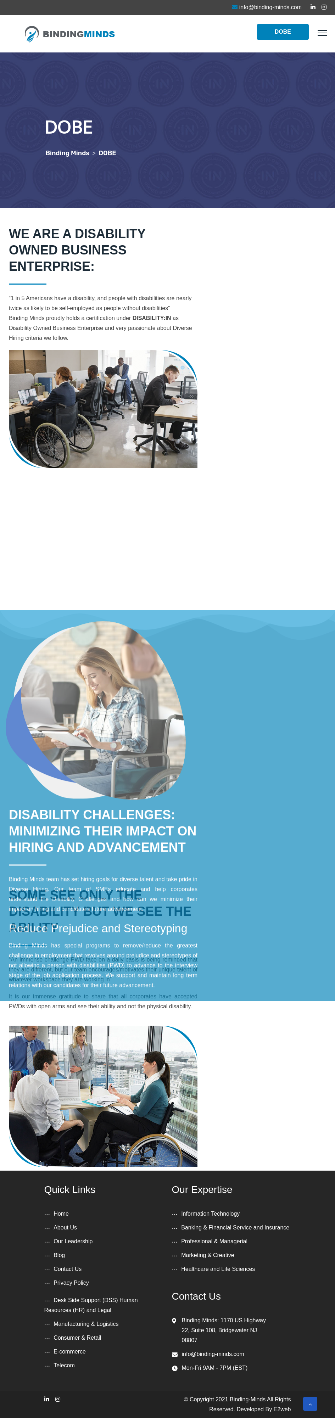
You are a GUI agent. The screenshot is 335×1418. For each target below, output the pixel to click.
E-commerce (70, 1352)
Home (61, 1214)
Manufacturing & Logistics (86, 1324)
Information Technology (210, 1214)
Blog (59, 1255)
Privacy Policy (71, 1283)
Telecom (64, 1365)
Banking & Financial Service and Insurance (235, 1227)
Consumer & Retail (77, 1338)
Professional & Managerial (214, 1241)
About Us (65, 1227)
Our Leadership (73, 1241)
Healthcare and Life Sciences (218, 1269)
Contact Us (68, 1269)
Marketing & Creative (207, 1255)
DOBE (283, 32)
